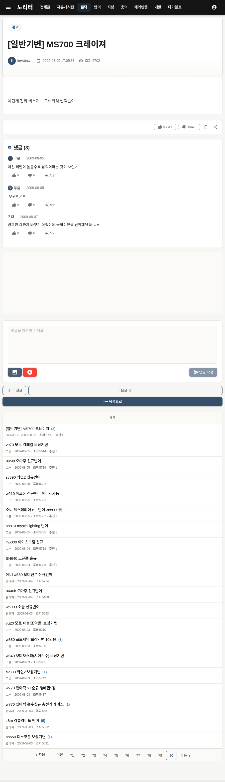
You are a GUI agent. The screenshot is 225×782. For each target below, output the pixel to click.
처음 (39, 754)
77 (138, 755)
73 (94, 755)
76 (127, 755)
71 (72, 755)
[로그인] (214, 7)
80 (171, 755)
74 (105, 755)
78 (149, 755)
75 (116, 755)
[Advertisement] (112, 283)
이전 (57, 754)
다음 (185, 755)
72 (83, 755)
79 (160, 755)
